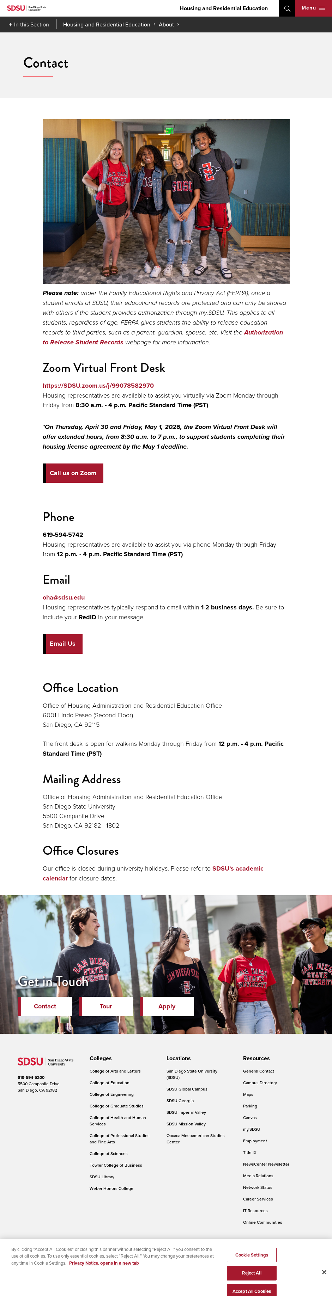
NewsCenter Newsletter (266, 1164)
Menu (313, 8)
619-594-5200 (31, 1077)
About (166, 24)
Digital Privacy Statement (118, 1254)
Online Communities (262, 1222)
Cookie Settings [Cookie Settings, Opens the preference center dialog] (251, 1276)
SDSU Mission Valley (186, 1124)
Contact (45, 1006)
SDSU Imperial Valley (186, 1112)
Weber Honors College (111, 1188)
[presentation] (99, 1058)
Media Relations (258, 1176)
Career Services (258, 1199)
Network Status (257, 1187)
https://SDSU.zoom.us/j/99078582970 (98, 385)
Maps (248, 1094)
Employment (255, 1141)
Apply (166, 1006)
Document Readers (68, 1254)
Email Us (63, 643)
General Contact (258, 1071)
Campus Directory (260, 1083)
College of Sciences (109, 1153)
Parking (250, 1106)
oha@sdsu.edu (64, 597)
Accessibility (30, 1254)
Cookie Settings (165, 1254)
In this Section (31, 24)
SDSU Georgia (180, 1101)
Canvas (250, 1117)
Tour (106, 1006)
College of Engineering (112, 1094)
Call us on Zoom (73, 473)
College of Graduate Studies (117, 1106)
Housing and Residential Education (224, 8)
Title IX (249, 1152)
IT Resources (255, 1211)
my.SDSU (251, 1129)
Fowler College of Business (116, 1165)
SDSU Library (102, 1177)
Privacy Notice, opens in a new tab (104, 1284)
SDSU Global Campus (187, 1089)
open (287, 8)
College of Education (109, 1083)
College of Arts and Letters (115, 1071)
